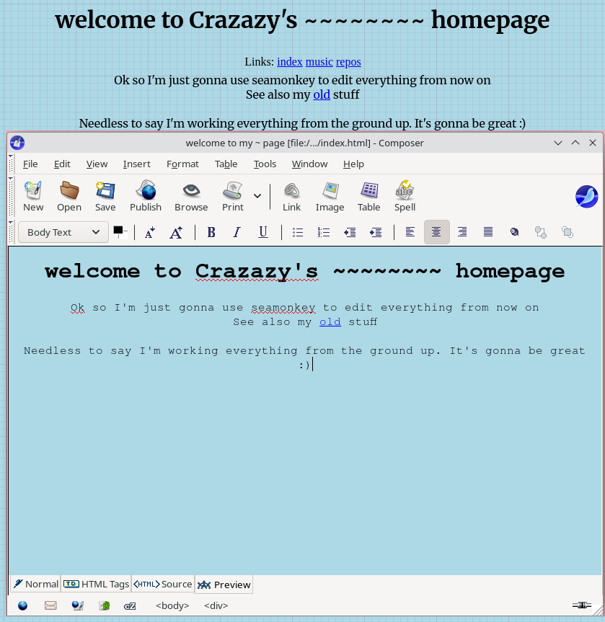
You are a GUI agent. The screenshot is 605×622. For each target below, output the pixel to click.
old (321, 94)
